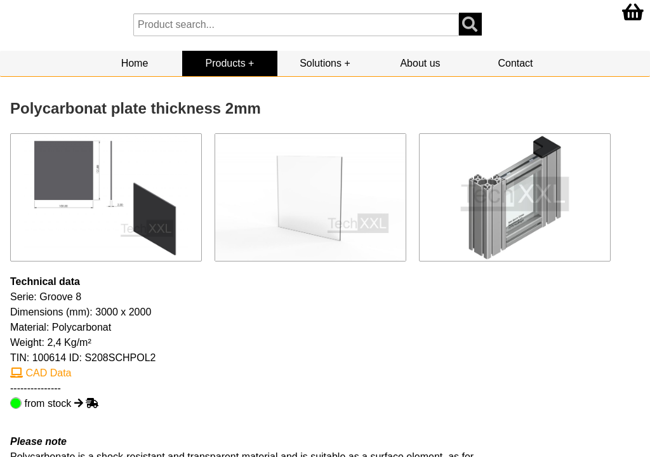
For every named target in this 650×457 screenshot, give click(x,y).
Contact (515, 63)
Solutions (321, 63)
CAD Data (40, 373)
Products (226, 63)
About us (420, 63)
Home (135, 63)
